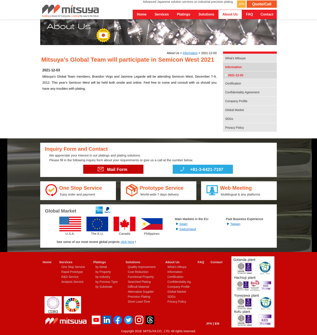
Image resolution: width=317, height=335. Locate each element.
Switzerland (187, 229)
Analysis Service (72, 281)
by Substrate (103, 286)
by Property (103, 272)
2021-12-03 (235, 75)
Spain (183, 224)
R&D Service (69, 277)
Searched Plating (139, 281)
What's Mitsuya (235, 58)
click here (127, 242)
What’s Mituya (177, 267)
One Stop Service (73, 267)
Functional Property (141, 277)
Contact (266, 14)
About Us (172, 262)
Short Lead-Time (139, 301)
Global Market (234, 110)
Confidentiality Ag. (180, 281)
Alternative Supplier (141, 291)
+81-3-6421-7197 (201, 170)
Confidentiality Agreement (242, 92)
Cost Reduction (138, 272)
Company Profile (236, 101)
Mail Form (112, 170)
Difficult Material (138, 286)
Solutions (133, 262)
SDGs (229, 119)
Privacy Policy (234, 127)
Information (190, 53)
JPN (241, 4)
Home (141, 14)
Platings (99, 262)
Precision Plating (139, 296)
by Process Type (106, 281)
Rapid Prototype (72, 272)
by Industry (102, 277)
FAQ (249, 14)
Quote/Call (261, 4)
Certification (233, 83)
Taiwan (235, 224)
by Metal (101, 267)
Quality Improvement (141, 267)
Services (65, 262)
